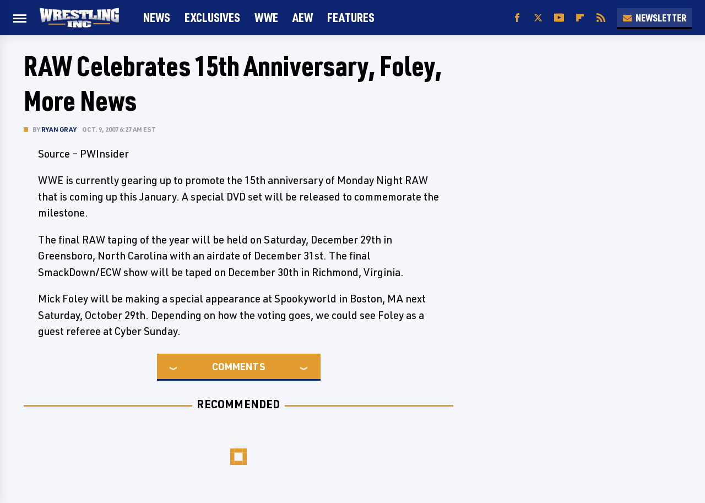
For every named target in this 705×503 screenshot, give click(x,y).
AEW (302, 17)
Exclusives (212, 17)
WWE (266, 17)
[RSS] (601, 18)
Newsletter (654, 18)
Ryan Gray (59, 129)
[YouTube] (559, 18)
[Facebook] (517, 18)
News (156, 17)
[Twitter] (538, 18)
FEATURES (351, 17)
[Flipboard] (580, 18)
